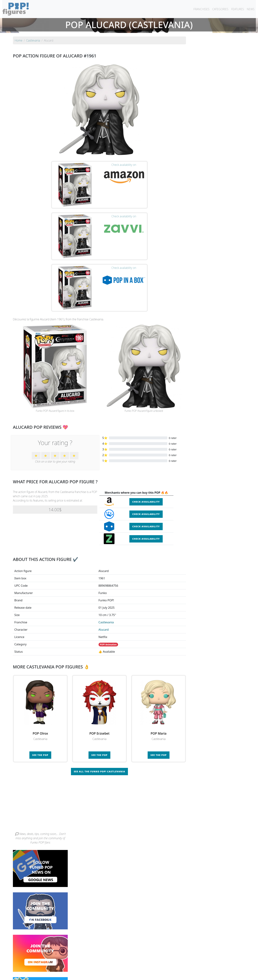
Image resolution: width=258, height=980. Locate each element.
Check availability (146, 427)
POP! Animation (108, 570)
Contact (140, 975)
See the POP (40, 680)
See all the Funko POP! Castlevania (99, 697)
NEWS (250, 9)
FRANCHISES (201, 9)
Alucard (104, 555)
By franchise (126, 968)
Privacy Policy (173, 975)
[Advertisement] (129, 731)
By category (162, 968)
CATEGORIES (220, 9)
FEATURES (237, 9)
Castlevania (106, 548)
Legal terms (155, 975)
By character (144, 968)
